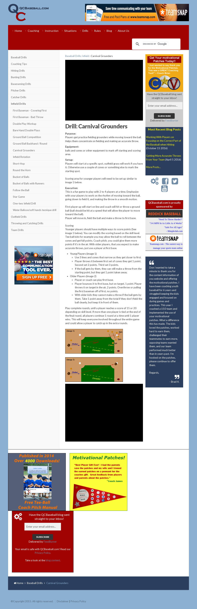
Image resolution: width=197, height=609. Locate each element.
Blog (109, 30)
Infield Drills (18, 103)
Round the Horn (22, 170)
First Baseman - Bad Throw (28, 117)
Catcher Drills (18, 97)
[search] (155, 44)
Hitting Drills (18, 70)
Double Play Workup (24, 123)
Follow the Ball (21, 190)
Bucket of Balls (21, 176)
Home (18, 30)
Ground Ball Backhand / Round (30, 143)
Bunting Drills (18, 77)
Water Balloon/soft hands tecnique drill (34, 210)
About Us (123, 30)
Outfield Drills (19, 216)
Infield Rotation (21, 156)
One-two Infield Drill (24, 203)
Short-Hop (19, 163)
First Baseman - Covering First (30, 110)
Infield (85, 56)
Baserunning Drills (21, 83)
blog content (53, 560)
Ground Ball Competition (27, 137)
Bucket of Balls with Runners (28, 183)
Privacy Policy (42, 552)
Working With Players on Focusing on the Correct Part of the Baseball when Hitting (163, 141)
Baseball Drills (19, 57)
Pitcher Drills (18, 90)
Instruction (51, 30)
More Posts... (153, 167)
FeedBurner (171, 120)
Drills (85, 30)
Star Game (19, 196)
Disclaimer (62, 601)
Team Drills (17, 230)
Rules (97, 30)
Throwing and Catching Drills (27, 223)
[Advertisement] (33, 309)
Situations (70, 30)
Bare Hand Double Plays (26, 130)
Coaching (33, 30)
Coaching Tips (19, 63)
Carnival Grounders (24, 150)
